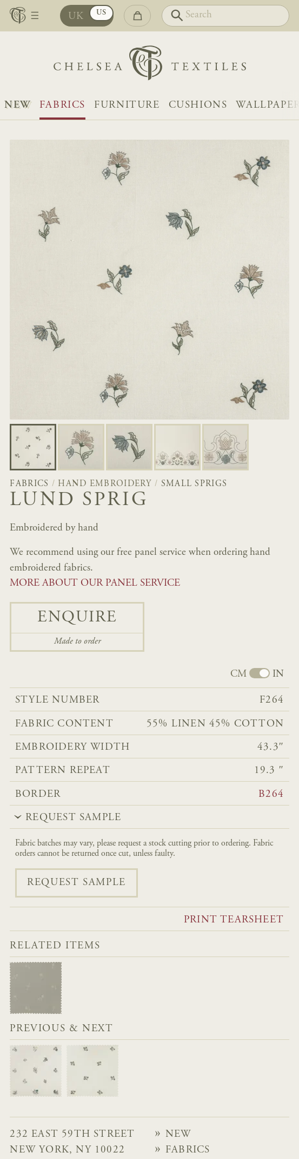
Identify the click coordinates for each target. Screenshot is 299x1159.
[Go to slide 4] (225, 447)
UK (76, 16)
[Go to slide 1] (81, 447)
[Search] (225, 16)
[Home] (149, 65)
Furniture (127, 105)
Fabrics (62, 105)
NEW (17, 105)
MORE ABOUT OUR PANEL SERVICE (95, 583)
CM (238, 674)
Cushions (198, 105)
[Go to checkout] (137, 16)
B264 (271, 794)
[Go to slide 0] (33, 447)
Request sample (76, 883)
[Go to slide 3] (177, 447)
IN (278, 674)
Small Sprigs (194, 484)
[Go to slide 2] (129, 447)
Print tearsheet (234, 920)
